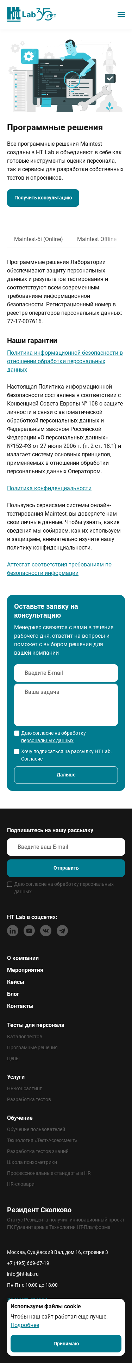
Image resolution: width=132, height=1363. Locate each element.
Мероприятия (25, 970)
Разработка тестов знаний (38, 1151)
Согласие (32, 759)
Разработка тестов (29, 1099)
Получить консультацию (43, 197)
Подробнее (25, 1325)
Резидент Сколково (39, 1210)
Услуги (16, 1077)
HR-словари (20, 1184)
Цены (13, 1058)
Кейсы (15, 982)
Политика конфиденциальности (49, 488)
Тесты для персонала (35, 1025)
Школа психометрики (32, 1162)
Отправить (66, 868)
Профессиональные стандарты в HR (49, 1173)
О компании (23, 958)
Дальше (66, 774)
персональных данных (47, 740)
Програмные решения (32, 1047)
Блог (13, 994)
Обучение (20, 1118)
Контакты (20, 1006)
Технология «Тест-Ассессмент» (42, 1140)
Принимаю (66, 1343)
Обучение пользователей (36, 1129)
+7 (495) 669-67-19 (28, 1263)
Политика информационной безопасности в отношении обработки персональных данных (65, 361)
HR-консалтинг (24, 1088)
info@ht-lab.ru (23, 1274)
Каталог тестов (24, 1036)
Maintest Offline (97, 239)
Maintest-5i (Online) (38, 239)
